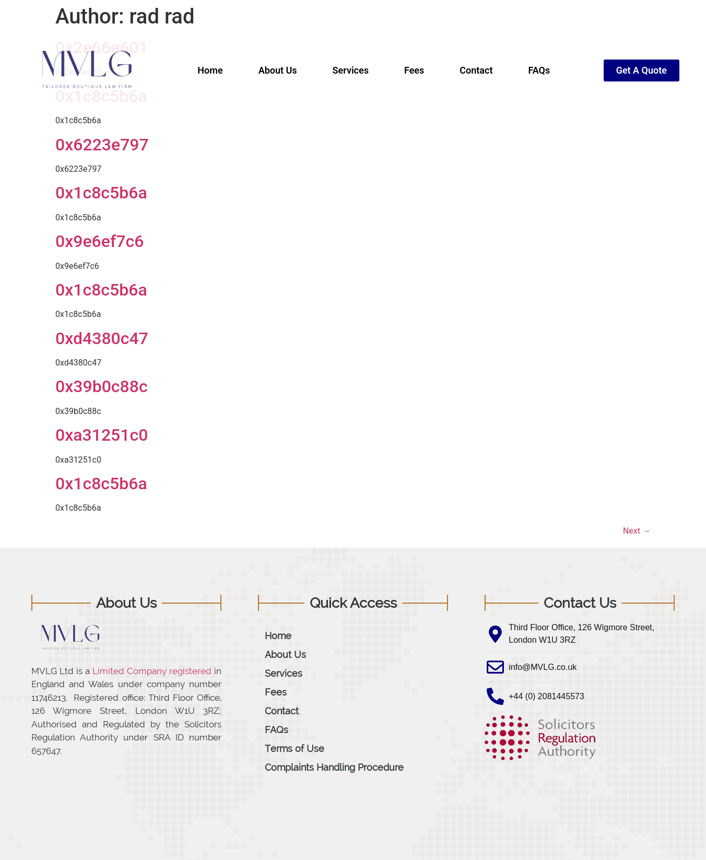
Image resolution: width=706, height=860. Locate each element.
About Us (277, 70)
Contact (476, 70)
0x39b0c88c (101, 386)
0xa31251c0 (101, 435)
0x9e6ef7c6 (99, 241)
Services (351, 70)
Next (637, 531)
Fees (414, 70)
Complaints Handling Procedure (334, 767)
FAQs (539, 70)
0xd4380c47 (101, 338)
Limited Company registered (151, 671)
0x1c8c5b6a (101, 193)
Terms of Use (294, 748)
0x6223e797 (102, 145)
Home (209, 70)
